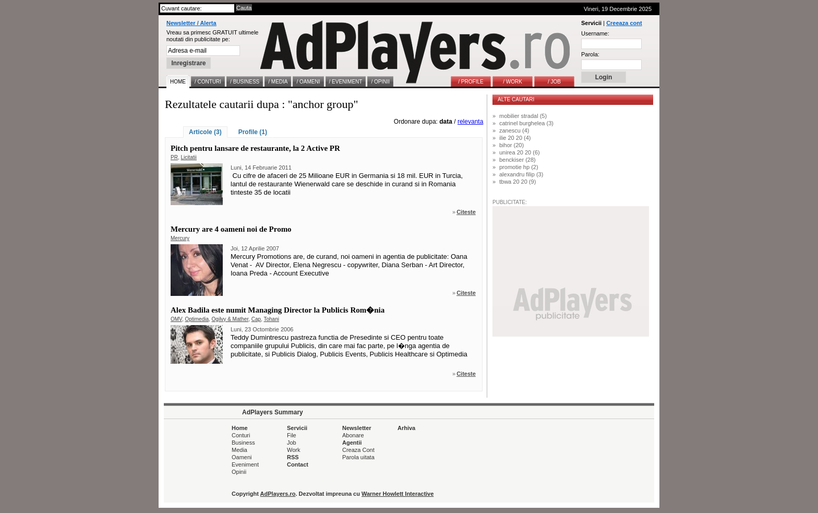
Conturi (241, 435)
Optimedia (197, 319)
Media (239, 450)
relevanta (470, 121)
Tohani (271, 319)
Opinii (239, 472)
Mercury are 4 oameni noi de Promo (231, 229)
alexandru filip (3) (521, 174)
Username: (595, 33)
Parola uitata (358, 457)
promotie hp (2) (518, 167)
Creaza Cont (358, 450)
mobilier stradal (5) (523, 116)
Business (243, 442)
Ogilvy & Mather (230, 319)
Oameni (242, 457)
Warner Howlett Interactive (398, 494)
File (291, 435)
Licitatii (189, 157)
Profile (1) (252, 132)
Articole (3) (205, 132)
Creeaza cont (624, 23)
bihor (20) (511, 145)
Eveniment (245, 464)
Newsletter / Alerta (191, 23)
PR (174, 157)
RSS (293, 457)
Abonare (353, 435)
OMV (176, 319)
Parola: (590, 54)
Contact (297, 464)
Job (291, 442)
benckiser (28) (517, 160)
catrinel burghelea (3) (526, 123)
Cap (256, 319)
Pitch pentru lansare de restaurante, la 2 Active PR (255, 148)
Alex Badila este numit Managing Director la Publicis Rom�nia (277, 310)
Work (293, 450)
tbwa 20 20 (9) (517, 181)
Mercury (180, 238)
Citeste (466, 212)
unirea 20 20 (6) (519, 152)
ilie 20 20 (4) (515, 138)
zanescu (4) (514, 130)
